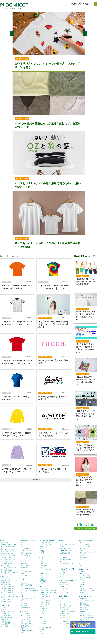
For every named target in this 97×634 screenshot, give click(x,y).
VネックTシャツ (6, 543)
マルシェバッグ (25, 572)
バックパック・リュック (28, 575)
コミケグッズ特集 (85, 591)
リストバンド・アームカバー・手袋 (88, 530)
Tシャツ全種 (4, 520)
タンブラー (63, 550)
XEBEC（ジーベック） (67, 528)
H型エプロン (24, 603)
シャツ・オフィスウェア (47, 522)
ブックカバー (64, 566)
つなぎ (42, 607)
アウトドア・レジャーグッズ (68, 589)
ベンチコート (25, 545)
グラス (62, 554)
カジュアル (24, 547)
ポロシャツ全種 (5, 556)
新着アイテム (83, 547)
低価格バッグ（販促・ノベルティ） (29, 563)
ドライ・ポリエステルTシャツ (9, 524)
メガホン (82, 533)
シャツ (82, 560)
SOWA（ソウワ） (65, 524)
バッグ (22, 557)
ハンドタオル (44, 584)
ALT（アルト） (64, 539)
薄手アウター (25, 541)
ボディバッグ (25, 583)
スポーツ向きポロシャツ (8, 564)
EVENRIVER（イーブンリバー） (68, 542)
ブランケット (64, 581)
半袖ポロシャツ (5, 558)
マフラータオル (45, 580)
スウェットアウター (27, 531)
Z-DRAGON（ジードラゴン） (67, 532)
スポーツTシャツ (6, 597)
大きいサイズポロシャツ (8, 570)
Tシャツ (2, 518)
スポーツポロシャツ (7, 599)
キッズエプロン (25, 618)
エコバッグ (24, 561)
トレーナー (24, 524)
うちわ (62, 576)
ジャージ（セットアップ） (9, 589)
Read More (36, 480)
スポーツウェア (5, 583)
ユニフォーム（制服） (47, 518)
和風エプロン (25, 614)
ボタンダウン (44, 551)
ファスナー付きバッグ (27, 566)
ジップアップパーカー (27, 522)
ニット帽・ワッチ (45, 599)
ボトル (62, 552)
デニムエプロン (25, 616)
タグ (81, 520)
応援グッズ (83, 537)
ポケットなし (44, 541)
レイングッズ (64, 587)
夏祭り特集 (83, 585)
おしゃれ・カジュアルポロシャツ (9, 574)
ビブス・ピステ (5, 593)
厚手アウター (25, 543)
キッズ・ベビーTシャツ (8, 537)
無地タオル (43, 576)
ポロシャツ (4, 554)
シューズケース (25, 585)
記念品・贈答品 (84, 535)
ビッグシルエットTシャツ (8, 533)
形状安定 (43, 559)
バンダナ (43, 601)
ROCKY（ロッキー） (66, 537)
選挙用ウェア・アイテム (87, 593)
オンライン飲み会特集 (86, 595)
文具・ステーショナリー (67, 558)
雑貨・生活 (63, 574)
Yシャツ (42, 535)
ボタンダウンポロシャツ (8, 568)
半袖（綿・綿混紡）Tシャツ (9, 522)
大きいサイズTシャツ (7, 539)
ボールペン (63, 560)
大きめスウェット (26, 528)
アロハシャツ (84, 587)
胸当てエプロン (25, 593)
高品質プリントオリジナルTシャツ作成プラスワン (46, 632)
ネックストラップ (65, 585)
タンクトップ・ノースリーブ (9, 550)
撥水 (22, 610)
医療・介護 (43, 524)
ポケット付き (25, 606)
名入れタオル (44, 572)
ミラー (62, 578)
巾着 (22, 574)
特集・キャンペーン (85, 574)
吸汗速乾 (43, 557)
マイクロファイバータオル (48, 570)
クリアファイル (64, 562)
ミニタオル (43, 586)
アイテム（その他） (85, 518)
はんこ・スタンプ (65, 570)
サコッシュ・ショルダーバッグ (29, 569)
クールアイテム (64, 591)
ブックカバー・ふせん (66, 599)
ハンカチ (43, 591)
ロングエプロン (25, 595)
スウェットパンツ (26, 526)
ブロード (43, 549)
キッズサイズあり (6, 579)
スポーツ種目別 (5, 600)
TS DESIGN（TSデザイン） (68, 522)
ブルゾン (23, 539)
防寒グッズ (24, 553)
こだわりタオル (45, 574)
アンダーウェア (45, 611)
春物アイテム (84, 581)
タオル (41, 564)
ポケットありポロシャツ (8, 566)
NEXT (85, 33)
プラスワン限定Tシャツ (8, 548)
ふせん (62, 568)
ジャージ (3, 585)
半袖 (41, 539)
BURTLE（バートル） (66, 520)
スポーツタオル (45, 582)
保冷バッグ (24, 581)
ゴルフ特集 (83, 600)
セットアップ (25, 535)
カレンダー (83, 528)
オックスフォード (45, 547)
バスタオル (43, 587)
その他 (82, 570)
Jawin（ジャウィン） (66, 526)
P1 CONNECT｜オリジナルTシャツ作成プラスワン (14, 6)
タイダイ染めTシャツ (7, 547)
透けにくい (43, 560)
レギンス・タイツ (45, 613)
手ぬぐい (43, 589)
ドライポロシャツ (6, 562)
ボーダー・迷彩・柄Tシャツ (9, 545)
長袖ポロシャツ (5, 560)
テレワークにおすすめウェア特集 (88, 598)
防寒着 (23, 551)
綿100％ (42, 545)
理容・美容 (43, 526)
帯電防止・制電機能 (27, 608)
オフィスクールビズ (46, 520)
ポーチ (23, 579)
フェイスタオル (45, 578)
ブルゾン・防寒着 (85, 555)
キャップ (42, 595)
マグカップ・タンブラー (67, 547)
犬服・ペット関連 (85, 524)
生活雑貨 (62, 593)
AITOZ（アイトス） (66, 530)
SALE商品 (83, 576)
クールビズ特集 (84, 583)
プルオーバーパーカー (27, 520)
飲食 (41, 528)
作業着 (42, 530)
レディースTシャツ (6, 535)
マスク (81, 541)
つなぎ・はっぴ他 (45, 605)
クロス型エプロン (26, 601)
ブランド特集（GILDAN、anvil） (87, 579)
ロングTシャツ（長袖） (8, 527)
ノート (62, 564)
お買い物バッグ (25, 577)
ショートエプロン (26, 599)
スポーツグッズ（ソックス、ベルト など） (9, 603)
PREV (12, 33)
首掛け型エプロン (26, 604)
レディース (24, 530)
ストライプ (24, 612)
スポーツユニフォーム (86, 566)
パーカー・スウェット (27, 518)
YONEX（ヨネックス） (8, 595)
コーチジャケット (26, 549)
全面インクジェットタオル (48, 568)
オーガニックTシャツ (7, 531)
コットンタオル (45, 566)
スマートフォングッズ (66, 583)
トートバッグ (25, 559)
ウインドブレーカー (7, 591)
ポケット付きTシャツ (7, 541)
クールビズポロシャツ (7, 572)
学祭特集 (82, 589)
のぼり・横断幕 (84, 522)
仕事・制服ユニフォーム (87, 568)
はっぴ (42, 609)
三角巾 (23, 620)
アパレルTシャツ (6, 529)
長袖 (41, 537)
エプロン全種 (25, 591)
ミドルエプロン (25, 597)
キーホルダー (64, 580)
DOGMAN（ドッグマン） (67, 535)
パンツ (3, 587)
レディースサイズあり (7, 577)
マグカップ (63, 548)
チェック (43, 555)
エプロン (23, 589)
